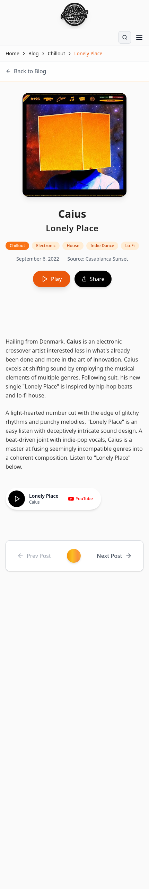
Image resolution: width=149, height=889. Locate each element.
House (73, 246)
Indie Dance (102, 246)
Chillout (56, 53)
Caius (74, 341)
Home (12, 53)
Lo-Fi (129, 246)
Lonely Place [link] (88, 53)
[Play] (16, 498)
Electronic (45, 246)
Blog (33, 53)
